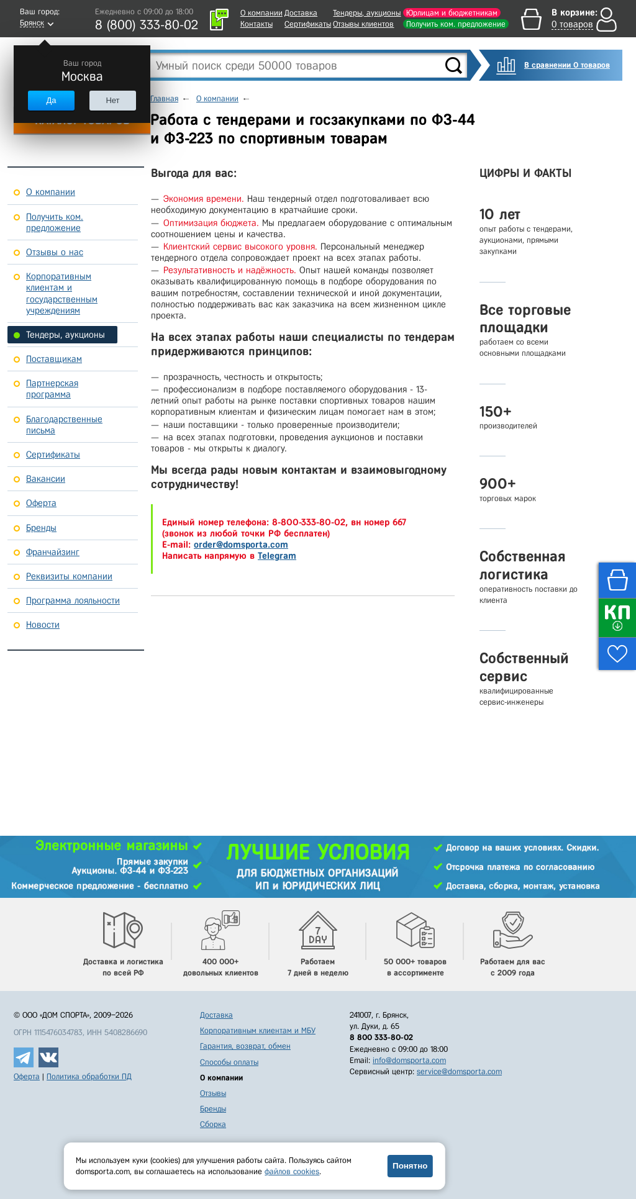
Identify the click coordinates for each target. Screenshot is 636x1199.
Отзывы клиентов (363, 24)
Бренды (213, 1109)
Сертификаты (307, 24)
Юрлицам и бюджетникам (451, 13)
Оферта (27, 1076)
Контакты (256, 24)
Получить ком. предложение (456, 24)
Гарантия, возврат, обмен (245, 1046)
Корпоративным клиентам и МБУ (258, 1030)
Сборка (213, 1124)
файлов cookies (292, 1171)
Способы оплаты (229, 1062)
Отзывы (213, 1093)
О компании (261, 13)
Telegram (277, 556)
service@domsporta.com (459, 1071)
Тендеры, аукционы (367, 13)
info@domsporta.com (409, 1060)
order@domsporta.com (241, 545)
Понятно (410, 1165)
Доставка (300, 13)
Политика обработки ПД (89, 1076)
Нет (112, 100)
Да (51, 100)
